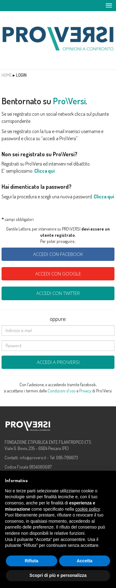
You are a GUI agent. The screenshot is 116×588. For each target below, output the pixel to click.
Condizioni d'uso (61, 390)
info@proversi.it (33, 457)
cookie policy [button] (87, 509)
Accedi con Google (58, 273)
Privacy (85, 390)
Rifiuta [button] (31, 560)
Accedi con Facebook (58, 254)
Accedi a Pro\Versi (58, 362)
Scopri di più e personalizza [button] (57, 575)
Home (7, 75)
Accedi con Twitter (58, 293)
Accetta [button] (84, 560)
